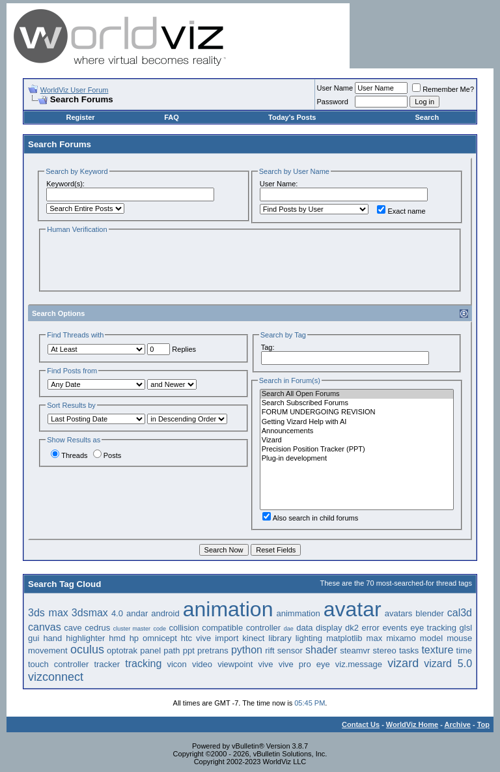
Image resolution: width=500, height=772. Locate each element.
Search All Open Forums (356, 394)
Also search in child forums (310, 518)
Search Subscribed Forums (356, 403)
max (375, 638)
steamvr (355, 650)
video (202, 664)
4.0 (117, 613)
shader (321, 649)
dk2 (352, 628)
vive (265, 664)
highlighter (85, 638)
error (370, 628)
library (279, 638)
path (171, 650)
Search (427, 117)
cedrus (97, 628)
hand (52, 638)
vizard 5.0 (448, 663)
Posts (107, 455)
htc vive (196, 638)
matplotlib (344, 638)
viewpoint (235, 664)
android (165, 613)
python (246, 649)
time (464, 650)
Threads (69, 455)
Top (483, 724)
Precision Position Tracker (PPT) (356, 449)
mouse (459, 638)
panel (150, 650)
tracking (143, 663)
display (329, 628)
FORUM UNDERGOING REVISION (356, 412)
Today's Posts (292, 117)
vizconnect (55, 676)
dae (289, 628)
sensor (290, 650)
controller (263, 628)
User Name (335, 88)
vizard (403, 663)
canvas (44, 627)
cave (72, 628)
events (394, 628)
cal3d (459, 612)
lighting (309, 638)
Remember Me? (443, 89)
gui (33, 638)
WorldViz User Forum (74, 90)
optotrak (122, 650)
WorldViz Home (412, 724)
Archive (458, 724)
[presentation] (144, 261)
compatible (222, 628)
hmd (117, 638)
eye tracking (433, 628)
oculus (87, 649)
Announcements (356, 431)
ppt (189, 650)
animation (228, 609)
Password (332, 102)
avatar (353, 609)
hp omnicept (153, 638)
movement (48, 650)
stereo (384, 650)
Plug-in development (356, 458)
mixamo (401, 638)
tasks (409, 650)
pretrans (213, 650)
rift (269, 650)
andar (137, 613)
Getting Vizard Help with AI (356, 422)
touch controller (58, 664)
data (304, 628)
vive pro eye (304, 664)
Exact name (401, 211)
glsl (466, 628)
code (160, 628)
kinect (253, 638)
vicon (176, 664)
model (431, 638)
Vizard (356, 440)
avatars (399, 613)
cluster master (131, 628)
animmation (298, 613)
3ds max (48, 612)
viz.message (358, 664)
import (226, 638)
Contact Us (361, 724)
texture (437, 649)
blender (429, 613)
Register (80, 117)
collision (184, 628)
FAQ (171, 117)
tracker (107, 664)
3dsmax (90, 612)
